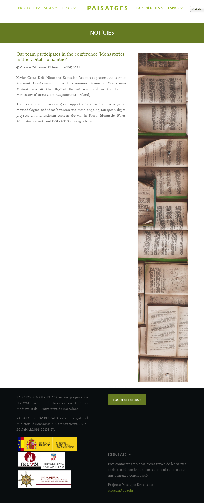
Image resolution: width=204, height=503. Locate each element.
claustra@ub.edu (120, 490)
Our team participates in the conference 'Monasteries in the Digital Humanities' (70, 57)
